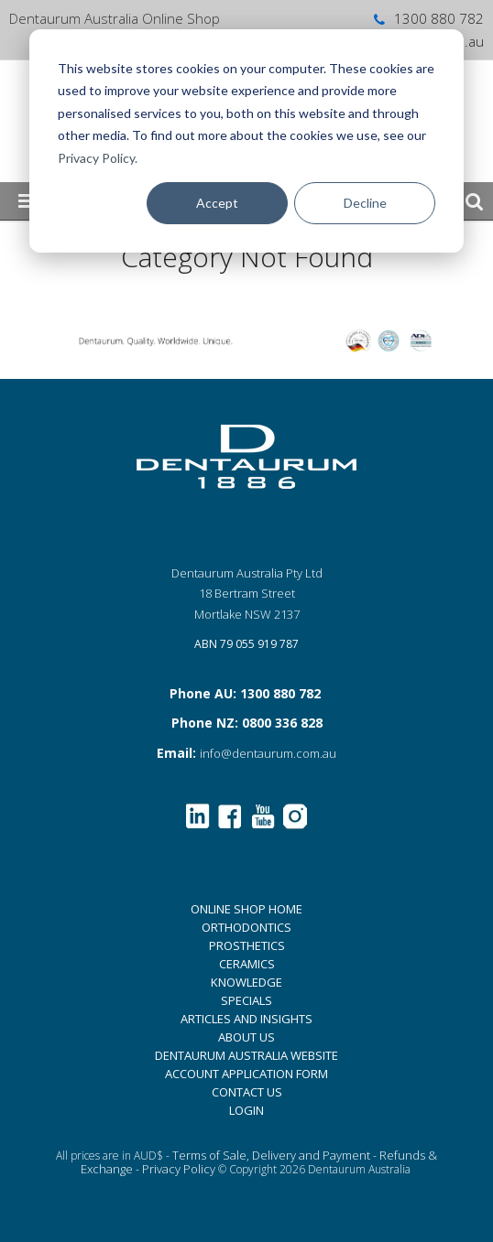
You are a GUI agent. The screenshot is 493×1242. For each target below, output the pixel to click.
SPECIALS (246, 1000)
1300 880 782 (427, 18)
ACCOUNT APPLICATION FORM (246, 1073)
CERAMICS (247, 964)
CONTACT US (247, 1092)
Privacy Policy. (97, 158)
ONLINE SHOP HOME (246, 909)
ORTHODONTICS (246, 927)
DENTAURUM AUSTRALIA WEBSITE (246, 1055)
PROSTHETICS (247, 945)
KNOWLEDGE (246, 982)
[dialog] (246, 141)
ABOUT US (246, 1037)
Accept (217, 203)
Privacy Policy (178, 1169)
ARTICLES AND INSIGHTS (246, 1018)
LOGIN (246, 1110)
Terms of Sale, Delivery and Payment (271, 1155)
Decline (365, 203)
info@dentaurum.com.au (268, 753)
